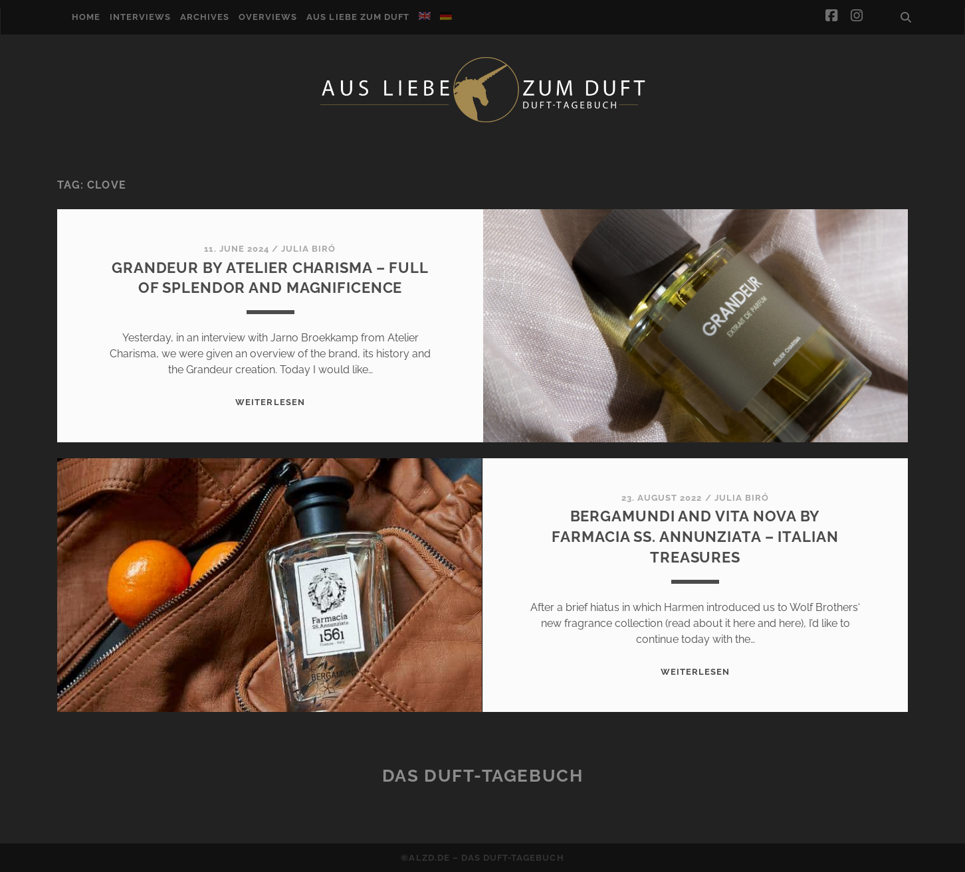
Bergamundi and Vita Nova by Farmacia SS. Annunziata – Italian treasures (695, 536)
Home (86, 17)
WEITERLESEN (269, 402)
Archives (204, 17)
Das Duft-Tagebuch (483, 776)
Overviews (268, 17)
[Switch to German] (446, 16)
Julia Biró (308, 249)
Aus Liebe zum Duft (357, 17)
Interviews (140, 17)
